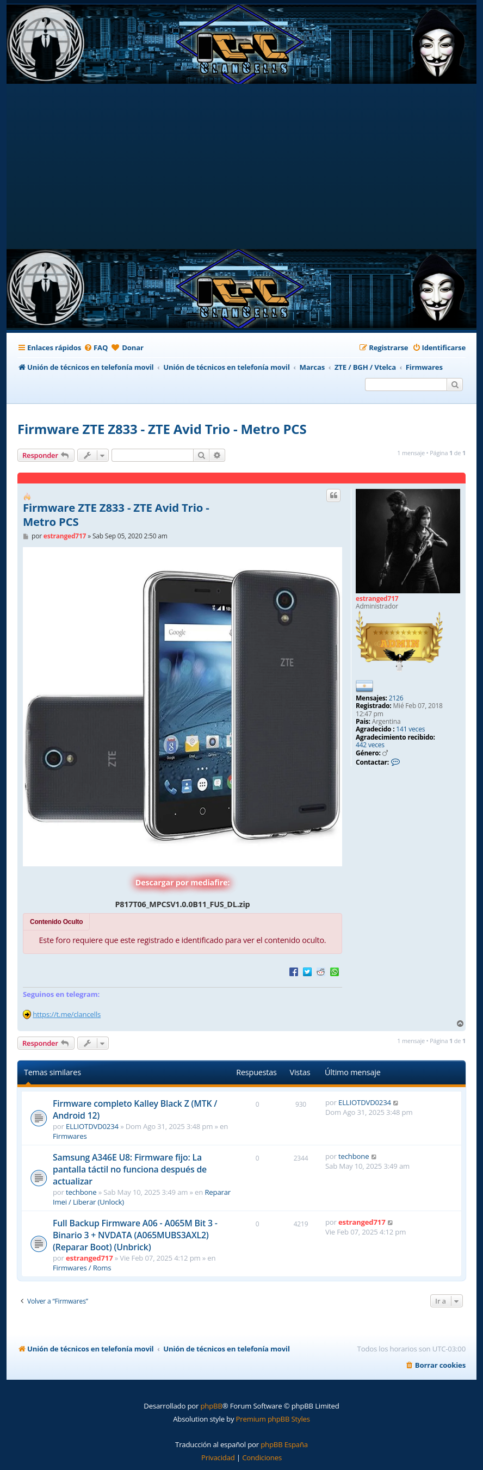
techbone (81, 1192)
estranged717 (377, 598)
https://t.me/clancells (67, 1014)
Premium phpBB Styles (273, 1419)
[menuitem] (96, 348)
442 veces (370, 745)
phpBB (211, 1406)
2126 (396, 698)
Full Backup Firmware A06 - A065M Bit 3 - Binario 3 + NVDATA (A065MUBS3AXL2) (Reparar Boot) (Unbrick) (135, 1235)
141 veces (410, 729)
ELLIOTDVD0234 (92, 1126)
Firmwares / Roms (82, 1268)
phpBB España (284, 1444)
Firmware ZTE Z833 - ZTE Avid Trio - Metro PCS (161, 429)
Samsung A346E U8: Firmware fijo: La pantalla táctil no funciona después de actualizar (130, 1169)
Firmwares (70, 1136)
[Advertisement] (244, 167)
